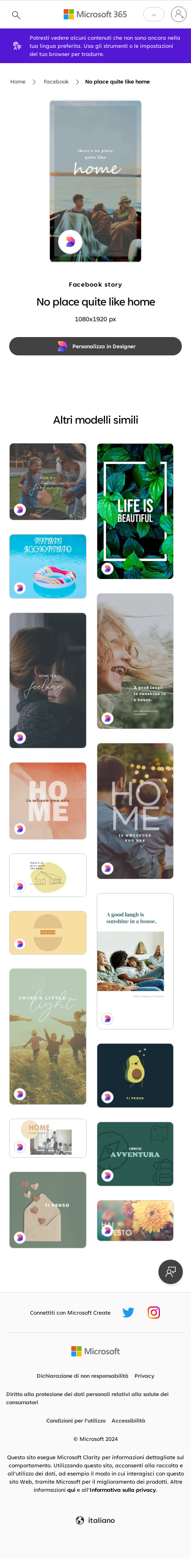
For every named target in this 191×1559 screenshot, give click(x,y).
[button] (154, 14)
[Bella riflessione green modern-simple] (48, 1210)
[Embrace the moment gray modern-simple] (48, 681)
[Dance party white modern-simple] (48, 1138)
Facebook (56, 81)
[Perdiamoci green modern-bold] (135, 1154)
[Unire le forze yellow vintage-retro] (48, 933)
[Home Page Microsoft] (95, 1351)
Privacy (144, 1375)
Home (17, 81)
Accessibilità (128, 1420)
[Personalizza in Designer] (95, 346)
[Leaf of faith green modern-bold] (135, 511)
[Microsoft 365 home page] (95, 14)
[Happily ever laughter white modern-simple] (135, 961)
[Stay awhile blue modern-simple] (135, 811)
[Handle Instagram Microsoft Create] (154, 1312)
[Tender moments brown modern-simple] (48, 481)
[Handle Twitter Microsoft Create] (128, 1312)
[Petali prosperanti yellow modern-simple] (135, 1220)
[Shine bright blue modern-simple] (48, 1036)
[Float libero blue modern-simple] (48, 566)
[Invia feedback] (170, 1272)
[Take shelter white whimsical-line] (48, 875)
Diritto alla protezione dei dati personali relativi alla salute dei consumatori (87, 1398)
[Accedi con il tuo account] (179, 14)
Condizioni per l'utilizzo (75, 1420)
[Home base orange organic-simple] (48, 801)
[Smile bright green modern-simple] (135, 661)
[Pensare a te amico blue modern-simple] (135, 1075)
